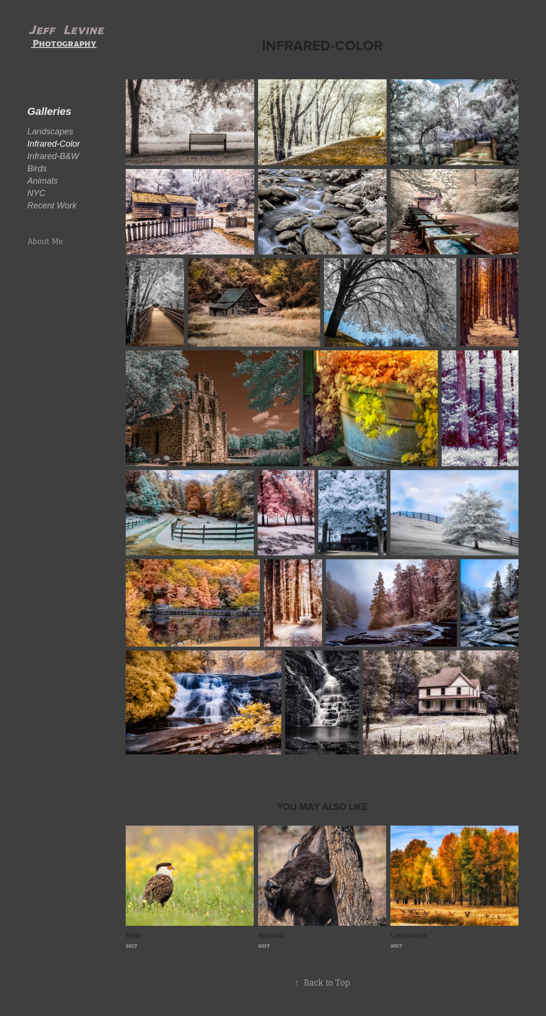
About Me (45, 241)
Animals (43, 181)
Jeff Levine (66, 30)
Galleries (50, 111)
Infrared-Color (54, 144)
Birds (37, 168)
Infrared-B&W (53, 156)
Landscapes (51, 131)
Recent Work (52, 205)
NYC (37, 193)
